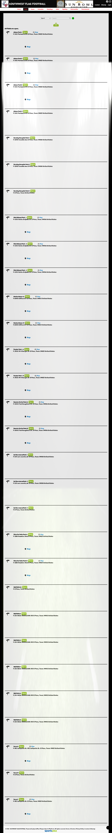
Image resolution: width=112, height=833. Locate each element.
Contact (87, 829)
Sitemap (92, 829)
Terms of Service (70, 829)
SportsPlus (36, 829)
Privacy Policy (80, 829)
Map (36, 32)
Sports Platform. (49, 829)
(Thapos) (42, 829)
